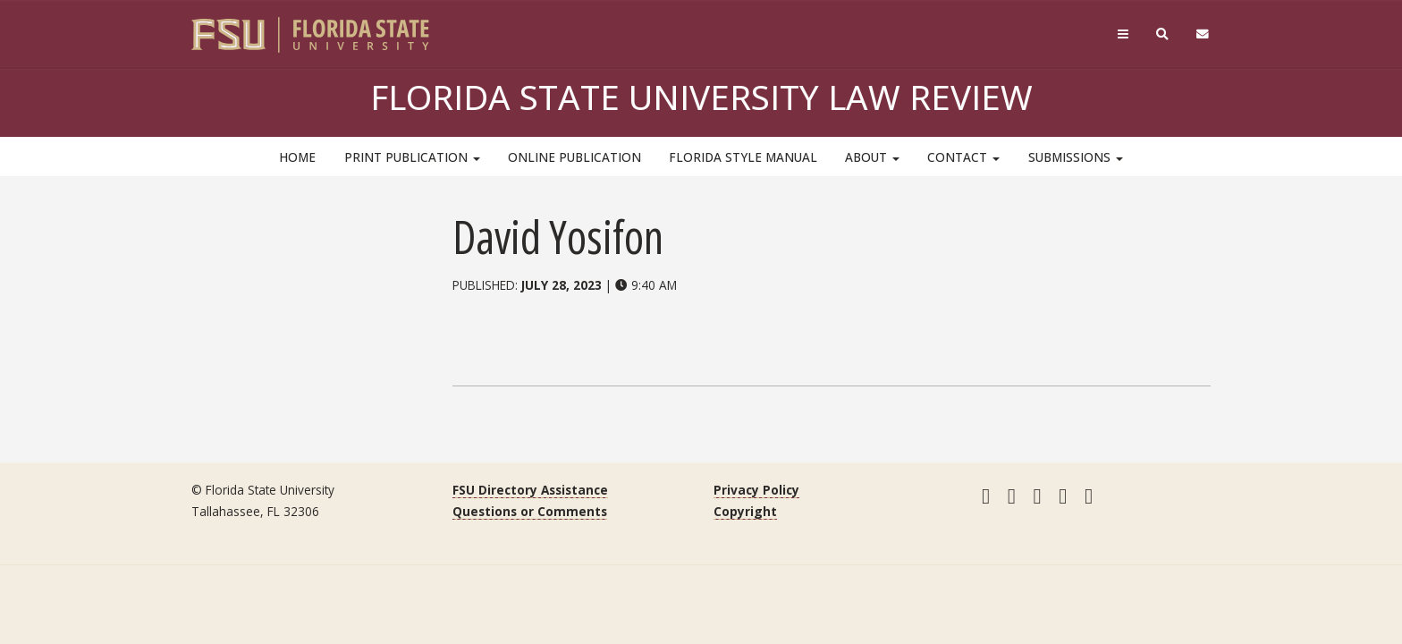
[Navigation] (1122, 34)
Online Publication (574, 156)
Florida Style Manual (743, 156)
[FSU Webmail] (1203, 34)
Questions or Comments (529, 511)
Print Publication (412, 156)
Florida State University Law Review (701, 96)
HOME (297, 156)
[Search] (1162, 34)
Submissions (1075, 156)
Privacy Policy (756, 489)
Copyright (745, 511)
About (872, 156)
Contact (963, 156)
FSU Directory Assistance (530, 489)
